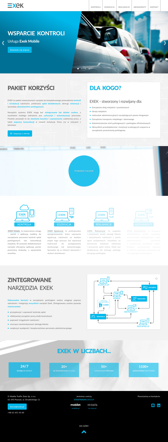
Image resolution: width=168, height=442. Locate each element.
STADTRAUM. (84, 399)
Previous (3, 42)
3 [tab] (86, 69)
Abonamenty (140, 7)
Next (165, 42)
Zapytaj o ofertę (20, 133)
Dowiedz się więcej (19, 50)
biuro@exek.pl (17, 406)
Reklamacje (124, 7)
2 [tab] (82, 69)
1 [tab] (78, 69)
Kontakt (154, 7)
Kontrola (96, 7)
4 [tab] (89, 69)
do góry (84, 430)
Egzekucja (109, 7)
